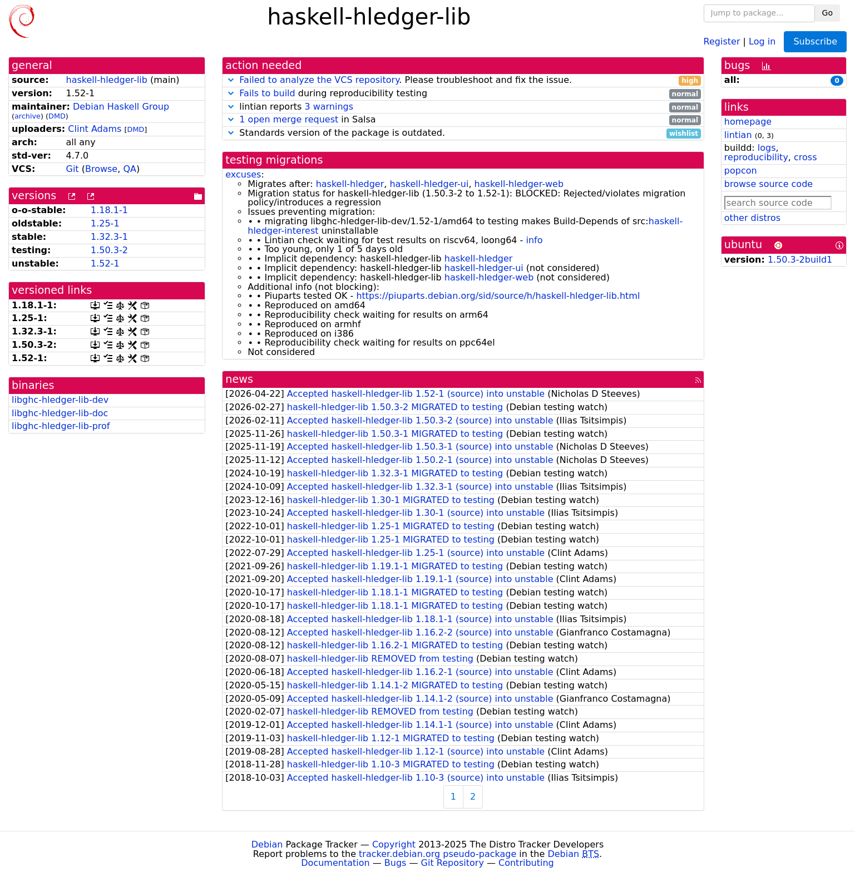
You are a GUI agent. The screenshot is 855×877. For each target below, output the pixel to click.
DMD (57, 116)
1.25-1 (105, 223)
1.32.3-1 (109, 236)
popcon (740, 170)
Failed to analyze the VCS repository (319, 80)
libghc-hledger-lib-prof (61, 426)
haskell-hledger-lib (106, 80)
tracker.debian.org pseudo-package (437, 854)
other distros (752, 218)
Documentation (335, 863)
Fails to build (267, 93)
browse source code (768, 184)
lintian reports (463, 107)
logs (767, 147)
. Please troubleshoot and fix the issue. (463, 80)
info (534, 240)
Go (827, 12)
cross (805, 157)
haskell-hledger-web (519, 184)
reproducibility (756, 157)
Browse (101, 169)
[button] (231, 80)
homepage (748, 121)
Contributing (526, 863)
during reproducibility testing (463, 93)
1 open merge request (288, 119)
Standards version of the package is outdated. (463, 133)
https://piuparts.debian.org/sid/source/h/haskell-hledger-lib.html (498, 295)
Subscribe (815, 41)
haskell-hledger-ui (428, 184)
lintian (738, 135)
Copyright (394, 844)
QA (129, 169)
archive (27, 116)
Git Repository (452, 863)
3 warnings (328, 106)
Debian (267, 844)
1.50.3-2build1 (800, 259)
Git (72, 169)
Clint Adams (94, 129)
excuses (243, 174)
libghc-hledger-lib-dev (60, 400)
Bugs (395, 863)
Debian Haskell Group (121, 106)
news (239, 379)
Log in (762, 41)
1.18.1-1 (109, 210)
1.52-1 (105, 263)
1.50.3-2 (109, 250)
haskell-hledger (350, 184)
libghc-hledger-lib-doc (60, 413)
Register (722, 41)
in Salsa (463, 120)
